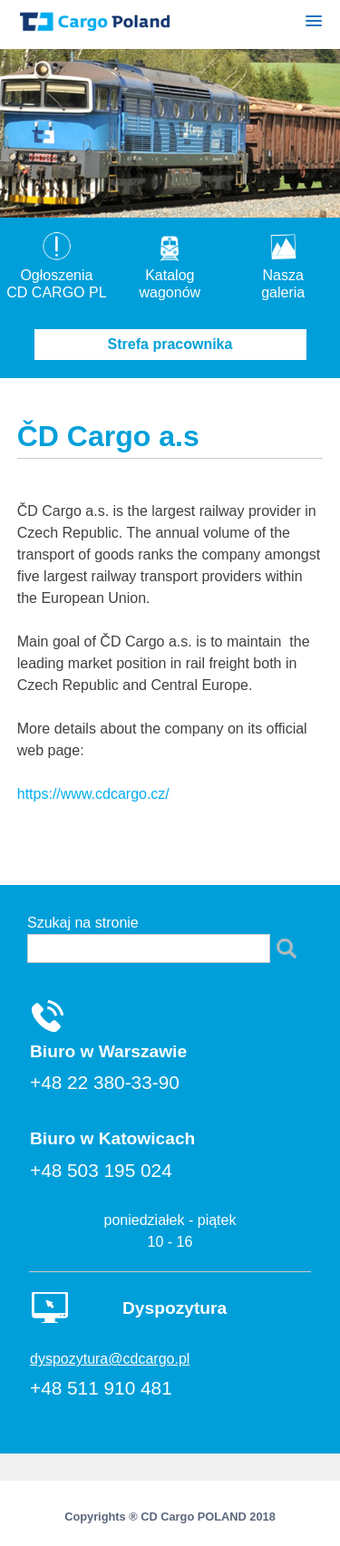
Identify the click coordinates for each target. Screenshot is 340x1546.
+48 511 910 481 (101, 1387)
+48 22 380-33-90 (105, 1082)
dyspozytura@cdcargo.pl (109, 1358)
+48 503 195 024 (101, 1170)
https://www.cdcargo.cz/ (93, 794)
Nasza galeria (283, 275)
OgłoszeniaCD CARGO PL (56, 275)
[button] (313, 24)
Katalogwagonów (170, 275)
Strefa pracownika (170, 344)
